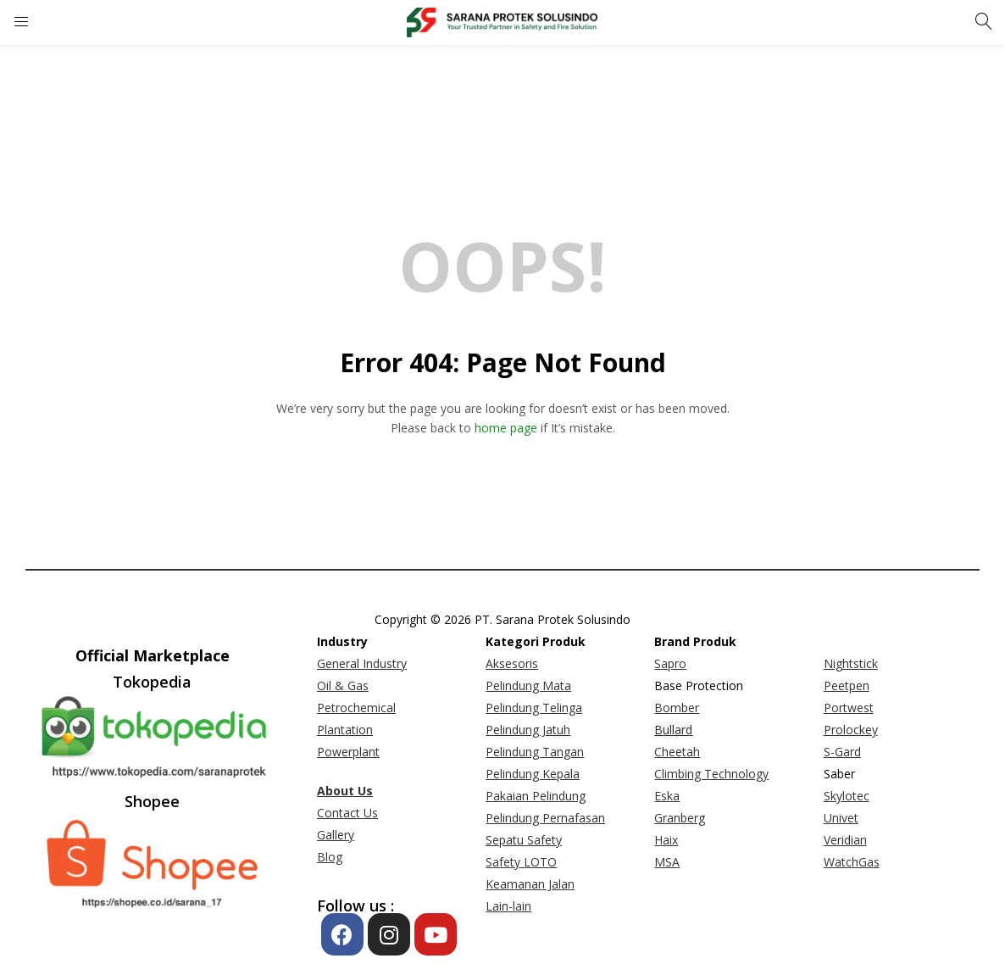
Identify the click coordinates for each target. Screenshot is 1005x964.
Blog (329, 857)
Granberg (679, 818)
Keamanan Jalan (530, 884)
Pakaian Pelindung (536, 796)
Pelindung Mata (528, 685)
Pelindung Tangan (535, 752)
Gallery (335, 835)
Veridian (845, 840)
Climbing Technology (711, 774)
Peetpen (846, 685)
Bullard (673, 730)
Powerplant (348, 752)
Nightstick (851, 663)
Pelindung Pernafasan (545, 818)
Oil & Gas (343, 685)
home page (506, 428)
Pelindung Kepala (533, 774)
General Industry (362, 663)
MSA (667, 862)
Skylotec (846, 796)
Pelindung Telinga (534, 707)
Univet (841, 818)
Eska (667, 796)
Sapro (670, 663)
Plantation (345, 730)
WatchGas (852, 862)
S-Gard (842, 752)
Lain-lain (508, 906)
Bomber (676, 707)
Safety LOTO (521, 862)
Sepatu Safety (524, 840)
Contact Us (347, 813)
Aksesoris (512, 663)
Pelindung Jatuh (528, 730)
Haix (666, 840)
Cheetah (677, 752)
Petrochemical (356, 707)
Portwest (849, 707)
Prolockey (851, 730)
